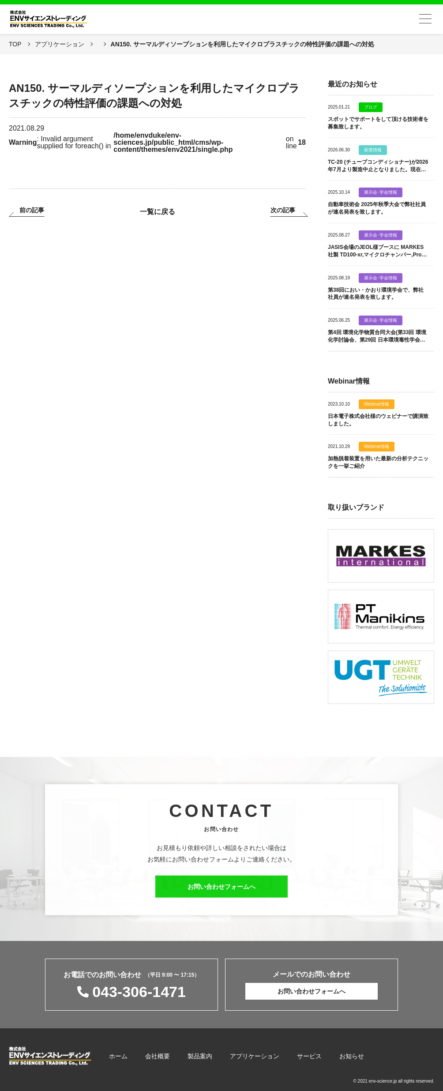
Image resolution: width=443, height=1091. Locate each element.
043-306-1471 (139, 991)
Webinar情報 (376, 404)
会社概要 (157, 1056)
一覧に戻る (157, 211)
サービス (309, 1056)
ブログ (370, 107)
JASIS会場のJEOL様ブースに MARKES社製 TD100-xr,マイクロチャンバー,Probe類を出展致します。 (378, 254)
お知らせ (351, 1056)
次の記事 (282, 210)
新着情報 (373, 150)
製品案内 (200, 1056)
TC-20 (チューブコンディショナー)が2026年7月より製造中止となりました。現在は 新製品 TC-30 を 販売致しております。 (380, 169)
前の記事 (31, 210)
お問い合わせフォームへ (221, 891)
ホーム (118, 1056)
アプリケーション (254, 1056)
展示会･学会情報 (380, 192)
